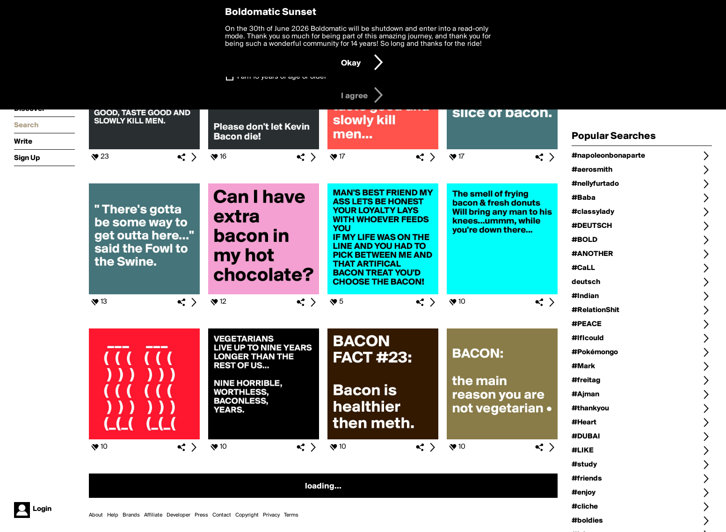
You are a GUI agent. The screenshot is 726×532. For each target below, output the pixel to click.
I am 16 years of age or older (282, 76)
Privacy (271, 515)
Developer (178, 515)
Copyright (247, 515)
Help (112, 515)
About (96, 515)
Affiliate (153, 515)
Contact (221, 515)
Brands (131, 515)
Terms (291, 515)
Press (201, 515)
